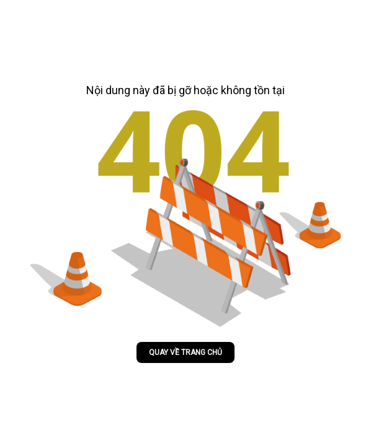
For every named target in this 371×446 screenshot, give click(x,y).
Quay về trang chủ (185, 352)
